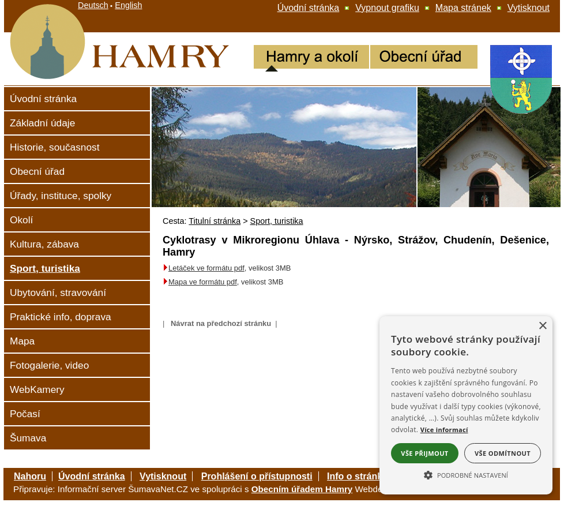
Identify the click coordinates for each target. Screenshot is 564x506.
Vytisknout (163, 476)
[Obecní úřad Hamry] (423, 58)
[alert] (465, 405)
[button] (466, 474)
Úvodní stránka (91, 476)
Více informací (444, 429)
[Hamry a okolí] (311, 58)
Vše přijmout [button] (424, 453)
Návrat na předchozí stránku (221, 323)
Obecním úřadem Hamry (302, 489)
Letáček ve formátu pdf (204, 268)
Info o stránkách (362, 476)
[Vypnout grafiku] (387, 8)
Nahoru (30, 476)
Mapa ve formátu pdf (202, 282)
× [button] (542, 326)
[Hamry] (69, 82)
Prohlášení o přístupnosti (257, 476)
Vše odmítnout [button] (503, 453)
